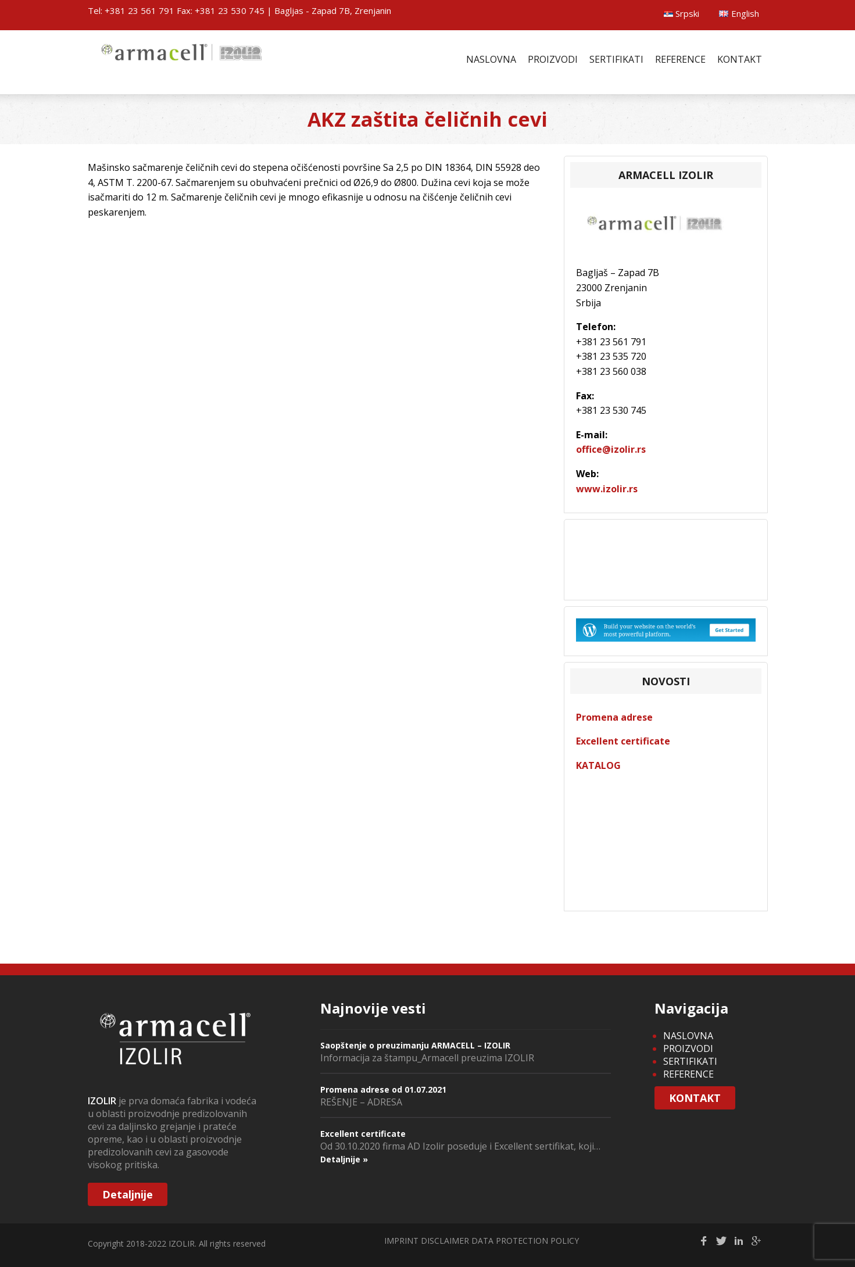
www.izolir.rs (607, 488)
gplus (756, 1241)
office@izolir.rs (611, 449)
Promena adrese (614, 717)
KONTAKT (739, 59)
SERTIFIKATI (616, 59)
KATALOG (598, 765)
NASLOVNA (491, 59)
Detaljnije (127, 1194)
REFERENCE (680, 59)
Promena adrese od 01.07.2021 (383, 1089)
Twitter (721, 1241)
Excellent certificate (623, 741)
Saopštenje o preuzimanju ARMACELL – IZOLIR (415, 1045)
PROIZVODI (553, 59)
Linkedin (739, 1241)
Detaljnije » (344, 1159)
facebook (704, 1241)
